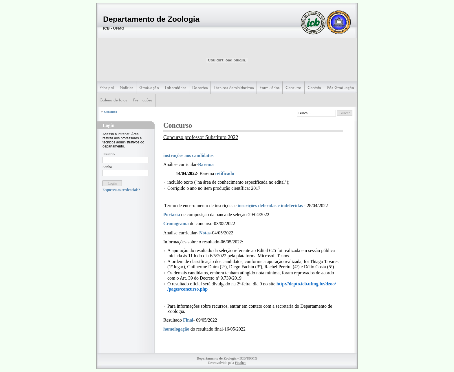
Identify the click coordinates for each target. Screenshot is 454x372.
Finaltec (240, 363)
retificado (224, 173)
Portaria (172, 214)
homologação (177, 329)
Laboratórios (175, 87)
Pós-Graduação (340, 87)
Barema (206, 164)
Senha (107, 167)
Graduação (149, 87)
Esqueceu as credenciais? (121, 190)
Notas (204, 232)
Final (188, 320)
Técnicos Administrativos (234, 87)
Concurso (293, 87)
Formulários (269, 87)
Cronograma (176, 223)
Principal (107, 87)
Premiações (142, 100)
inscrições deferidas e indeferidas (270, 205)
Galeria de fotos (113, 100)
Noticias (126, 87)
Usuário (108, 154)
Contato (314, 87)
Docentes (200, 87)
